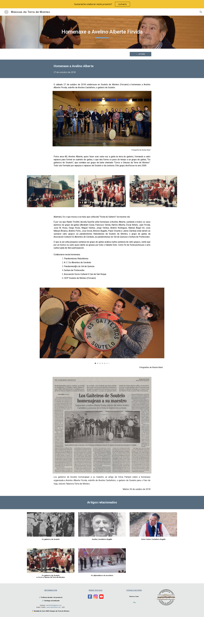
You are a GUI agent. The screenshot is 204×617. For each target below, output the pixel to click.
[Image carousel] (102, 326)
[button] (201, 12)
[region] (102, 4)
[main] (102, 32)
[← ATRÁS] (140, 54)
